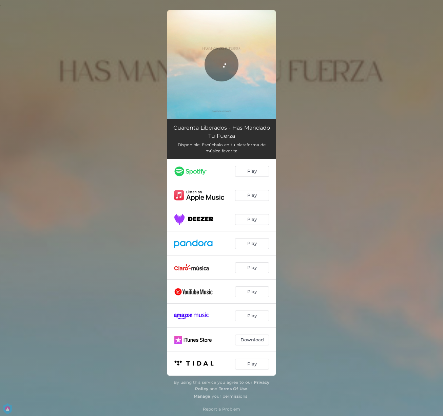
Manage (202, 396)
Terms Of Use (233, 388)
